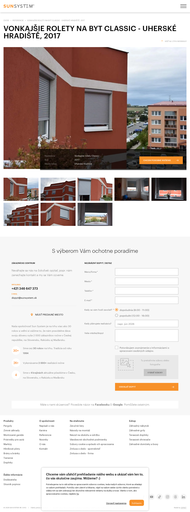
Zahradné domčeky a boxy (143, 444)
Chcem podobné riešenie (157, 160)
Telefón (88, 290)
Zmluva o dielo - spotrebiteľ (85, 448)
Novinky (43, 439)
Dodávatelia (10, 479)
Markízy (8, 444)
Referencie (18, 20)
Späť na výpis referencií (175, 41)
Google (118, 404)
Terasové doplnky (138, 434)
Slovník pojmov (12, 484)
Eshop (132, 420)
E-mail (88, 300)
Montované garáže (14, 434)
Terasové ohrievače (139, 439)
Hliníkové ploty (12, 448)
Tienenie (8, 457)
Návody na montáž (80, 430)
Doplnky (8, 462)
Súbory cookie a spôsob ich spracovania (92, 444)
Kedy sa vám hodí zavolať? (99, 309)
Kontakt (43, 448)
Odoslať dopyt (127, 387)
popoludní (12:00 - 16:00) (134, 315)
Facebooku (102, 404)
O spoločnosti (46, 420)
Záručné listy (77, 425)
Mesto (88, 281)
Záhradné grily (137, 430)
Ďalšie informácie (13, 474)
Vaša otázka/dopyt (94, 332)
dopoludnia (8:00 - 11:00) (134, 309)
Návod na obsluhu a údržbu (85, 434)
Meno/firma (90, 271)
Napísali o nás (46, 425)
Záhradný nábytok (139, 425)
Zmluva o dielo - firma (81, 453)
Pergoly (8, 425)
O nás (42, 444)
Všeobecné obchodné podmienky (88, 439)
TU (77, 493)
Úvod (6, 20)
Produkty (8, 420)
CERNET (183, 507)
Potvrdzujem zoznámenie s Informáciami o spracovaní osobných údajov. (144, 349)
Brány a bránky (12, 453)
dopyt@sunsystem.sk (24, 297)
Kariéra (43, 430)
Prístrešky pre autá (14, 439)
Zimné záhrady (12, 430)
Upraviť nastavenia (116, 503)
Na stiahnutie (77, 420)
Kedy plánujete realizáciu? (97, 323)
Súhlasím (137, 503)
